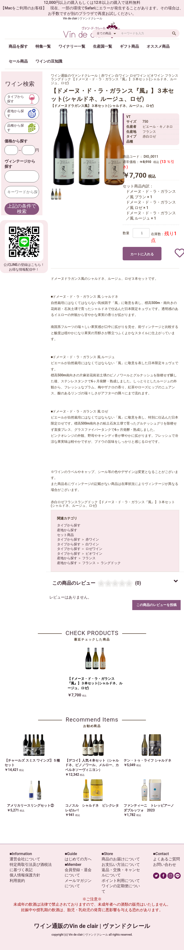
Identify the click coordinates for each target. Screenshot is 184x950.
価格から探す (16, 141)
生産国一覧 (102, 46)
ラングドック (111, 563)
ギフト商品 (129, 46)
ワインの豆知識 (48, 61)
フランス (89, 558)
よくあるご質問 (166, 859)
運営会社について (25, 859)
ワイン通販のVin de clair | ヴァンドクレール (92, 926)
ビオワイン (94, 553)
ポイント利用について (121, 880)
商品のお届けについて (121, 859)
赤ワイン (92, 539)
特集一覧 (43, 46)
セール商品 (18, 61)
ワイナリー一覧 (71, 46)
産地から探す (67, 530)
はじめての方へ (78, 859)
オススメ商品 (158, 46)
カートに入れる (142, 254)
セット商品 (65, 535)
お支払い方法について (121, 864)
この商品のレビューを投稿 (156, 605)
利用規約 (17, 880)
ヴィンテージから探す (20, 164)
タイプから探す (68, 525)
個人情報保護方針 (25, 875)
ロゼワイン (94, 549)
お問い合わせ (164, 864)
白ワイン (92, 544)
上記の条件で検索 (21, 208)
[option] (89, 147)
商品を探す (18, 46)
